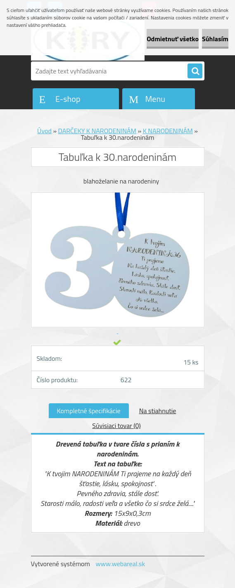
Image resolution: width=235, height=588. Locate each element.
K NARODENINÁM (168, 131)
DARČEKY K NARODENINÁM (97, 131)
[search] (195, 71)
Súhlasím (215, 39)
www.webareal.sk (120, 564)
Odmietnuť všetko (173, 39)
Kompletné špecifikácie (89, 411)
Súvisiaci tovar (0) (116, 425)
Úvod (44, 131)
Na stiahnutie (157, 411)
